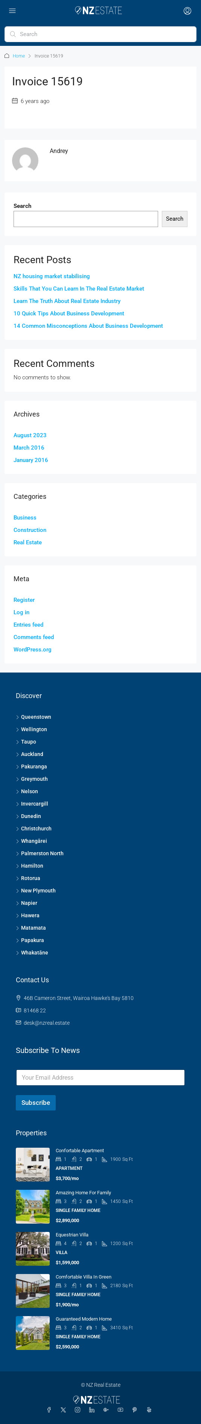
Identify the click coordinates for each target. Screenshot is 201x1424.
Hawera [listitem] (28, 915)
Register (24, 600)
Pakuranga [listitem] (31, 767)
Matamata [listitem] (31, 928)
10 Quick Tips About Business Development (69, 313)
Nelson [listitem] (27, 791)
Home (19, 56)
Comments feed (34, 637)
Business (25, 517)
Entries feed (28, 624)
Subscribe (35, 1102)
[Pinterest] (136, 1410)
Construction (30, 530)
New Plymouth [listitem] (36, 891)
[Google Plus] (108, 1410)
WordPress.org (33, 649)
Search (22, 206)
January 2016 (31, 460)
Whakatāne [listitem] (32, 953)
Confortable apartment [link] (80, 1150)
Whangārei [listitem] (31, 841)
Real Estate (28, 542)
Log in (21, 612)
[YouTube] (122, 1410)
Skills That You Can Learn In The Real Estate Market (79, 288)
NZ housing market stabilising (52, 276)
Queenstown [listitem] (33, 717)
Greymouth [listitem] (32, 779)
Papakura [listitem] (30, 940)
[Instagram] (79, 1410)
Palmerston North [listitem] (40, 853)
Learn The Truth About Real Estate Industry (67, 301)
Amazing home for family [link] (83, 1192)
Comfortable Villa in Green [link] (83, 1277)
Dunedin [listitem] (28, 816)
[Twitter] (65, 1410)
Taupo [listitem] (26, 742)
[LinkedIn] (93, 1410)
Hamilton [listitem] (29, 866)
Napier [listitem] (26, 903)
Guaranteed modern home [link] (84, 1319)
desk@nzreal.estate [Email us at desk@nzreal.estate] (47, 1023)
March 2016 (29, 447)
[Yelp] (150, 1410)
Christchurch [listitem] (34, 829)
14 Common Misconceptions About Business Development (88, 326)
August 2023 (30, 435)
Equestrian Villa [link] (72, 1235)
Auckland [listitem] (29, 754)
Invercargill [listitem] (32, 804)
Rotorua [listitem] (28, 878)
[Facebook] (50, 1410)
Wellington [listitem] (31, 729)
